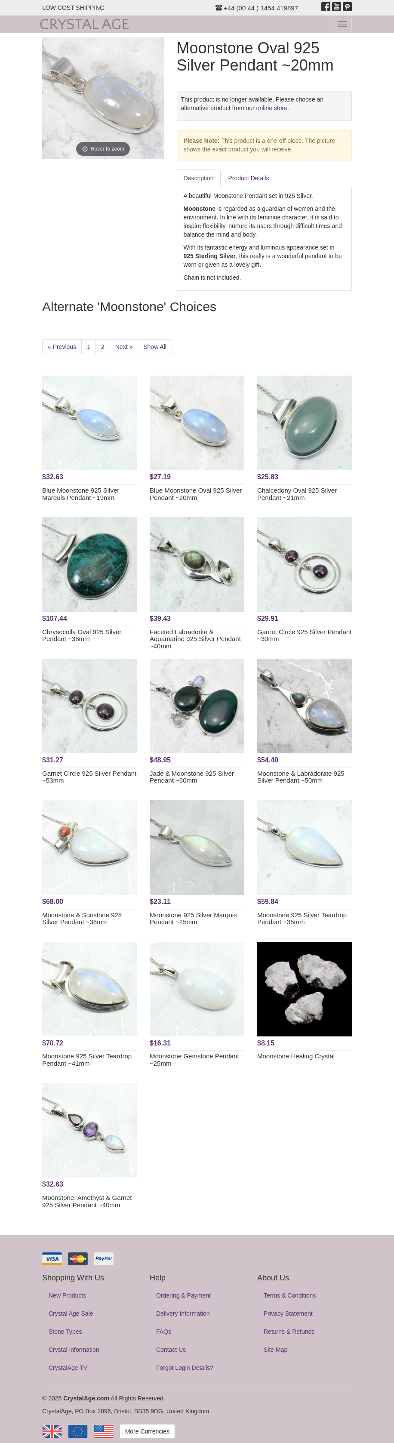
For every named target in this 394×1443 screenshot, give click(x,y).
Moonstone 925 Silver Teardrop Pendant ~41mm (87, 1059)
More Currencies (147, 1431)
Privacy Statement (288, 1313)
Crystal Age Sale (71, 1313)
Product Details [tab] (248, 178)
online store (271, 108)
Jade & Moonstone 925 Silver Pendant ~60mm (192, 777)
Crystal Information (74, 1349)
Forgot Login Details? (184, 1367)
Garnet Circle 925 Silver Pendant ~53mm (89, 777)
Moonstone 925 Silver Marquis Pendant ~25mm (193, 918)
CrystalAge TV (68, 1367)
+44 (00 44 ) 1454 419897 (256, 8)
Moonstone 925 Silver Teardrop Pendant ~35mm (302, 918)
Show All (154, 346)
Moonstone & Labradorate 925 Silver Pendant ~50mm (301, 777)
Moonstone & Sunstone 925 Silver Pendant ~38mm (82, 918)
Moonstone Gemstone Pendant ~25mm (194, 1059)
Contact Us (171, 1349)
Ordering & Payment (183, 1295)
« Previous (62, 346)
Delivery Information (183, 1313)
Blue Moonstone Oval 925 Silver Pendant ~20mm (196, 494)
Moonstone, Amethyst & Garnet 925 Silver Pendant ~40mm (87, 1201)
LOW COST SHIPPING (73, 7)
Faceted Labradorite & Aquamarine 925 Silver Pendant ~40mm (195, 639)
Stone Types (65, 1331)
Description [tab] (199, 178)
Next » (123, 346)
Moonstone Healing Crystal (296, 1056)
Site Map (275, 1349)
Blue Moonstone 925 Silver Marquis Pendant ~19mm (80, 494)
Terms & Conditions (290, 1295)
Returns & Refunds (289, 1331)
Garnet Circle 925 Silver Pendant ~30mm (304, 635)
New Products (67, 1295)
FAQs (163, 1331)
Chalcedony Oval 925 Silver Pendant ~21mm (297, 494)
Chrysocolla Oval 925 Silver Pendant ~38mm (81, 635)
